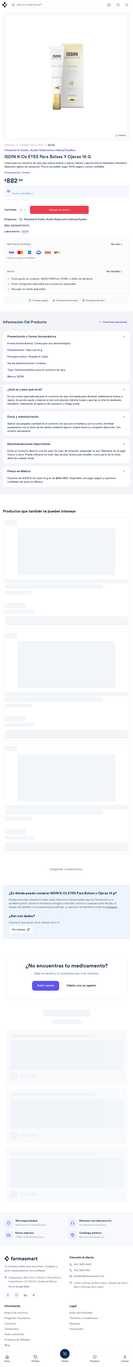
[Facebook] (7, 1295)
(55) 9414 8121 (79, 1270)
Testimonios (11, 1329)
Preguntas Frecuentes (17, 1318)
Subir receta (45, 994)
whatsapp (111, 907)
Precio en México (66, 471)
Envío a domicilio (14, 1334)
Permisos (74, 1323)
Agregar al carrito (59, 210)
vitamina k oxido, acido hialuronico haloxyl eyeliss (53, 219)
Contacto (10, 1323)
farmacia (9, 145)
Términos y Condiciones (83, 1318)
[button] (56, 4)
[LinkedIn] (25, 1295)
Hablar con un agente (81, 994)
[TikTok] (34, 1295)
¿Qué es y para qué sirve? (66, 389)
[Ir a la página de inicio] (4, 4)
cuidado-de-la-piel (31, 145)
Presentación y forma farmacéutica (66, 336)
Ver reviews (21, 929)
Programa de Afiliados (17, 1339)
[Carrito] (118, 5)
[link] (51, 145)
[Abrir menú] (127, 5)
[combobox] (23, 210)
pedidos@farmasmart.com (86, 1276)
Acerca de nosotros (16, 1313)
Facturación (76, 1329)
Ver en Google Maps (19, 1286)
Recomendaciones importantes (66, 444)
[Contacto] (109, 5)
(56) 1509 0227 (80, 1264)
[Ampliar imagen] (120, 135)
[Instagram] (16, 1295)
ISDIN (25, 231)
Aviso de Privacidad (80, 1313)
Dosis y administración (66, 416)
